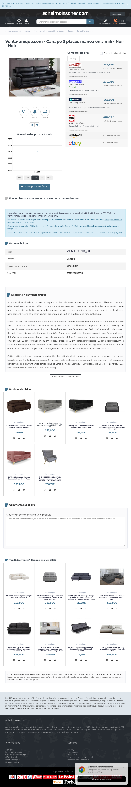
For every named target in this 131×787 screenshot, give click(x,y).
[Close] (127, 4)
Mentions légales (12, 760)
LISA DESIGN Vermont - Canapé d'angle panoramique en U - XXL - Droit (112, 597)
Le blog (70, 749)
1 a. (42, 178)
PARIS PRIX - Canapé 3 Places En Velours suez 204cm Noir (81, 426)
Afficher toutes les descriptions (65, 376)
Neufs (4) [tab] (73, 59)
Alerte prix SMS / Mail (34, 186)
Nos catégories (12, 762)
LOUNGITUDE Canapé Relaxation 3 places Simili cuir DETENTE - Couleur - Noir (19, 649)
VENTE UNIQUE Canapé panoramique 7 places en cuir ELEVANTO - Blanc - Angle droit (50, 649)
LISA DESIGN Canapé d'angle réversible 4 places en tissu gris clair (112, 649)
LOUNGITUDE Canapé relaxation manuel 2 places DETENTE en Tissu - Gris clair (50, 597)
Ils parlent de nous (13, 752)
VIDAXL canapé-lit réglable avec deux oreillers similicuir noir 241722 (81, 649)
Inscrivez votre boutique (78, 760)
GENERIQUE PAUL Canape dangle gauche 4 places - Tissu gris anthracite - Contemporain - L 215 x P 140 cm (81, 598)
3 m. (27, 178)
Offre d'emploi (11, 757)
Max (49, 178)
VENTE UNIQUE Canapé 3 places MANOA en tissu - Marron (19, 426)
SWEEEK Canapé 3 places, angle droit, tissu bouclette (19, 596)
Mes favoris (72, 752)
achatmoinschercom (65, 13)
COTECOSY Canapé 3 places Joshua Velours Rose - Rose (19, 478)
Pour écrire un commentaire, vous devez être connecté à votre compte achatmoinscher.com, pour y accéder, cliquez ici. (65, 531)
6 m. (35, 178)
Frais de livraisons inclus (113, 53)
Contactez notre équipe (15, 754)
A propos (9, 749)
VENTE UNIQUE (79, 251)
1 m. (20, 178)
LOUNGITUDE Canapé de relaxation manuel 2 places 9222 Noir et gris (112, 427)
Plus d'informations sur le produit (78, 76)
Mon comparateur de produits (80, 757)
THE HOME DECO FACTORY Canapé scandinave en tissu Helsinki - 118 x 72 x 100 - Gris (50, 478)
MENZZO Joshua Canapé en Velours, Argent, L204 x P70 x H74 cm (50, 425)
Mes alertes (72, 754)
